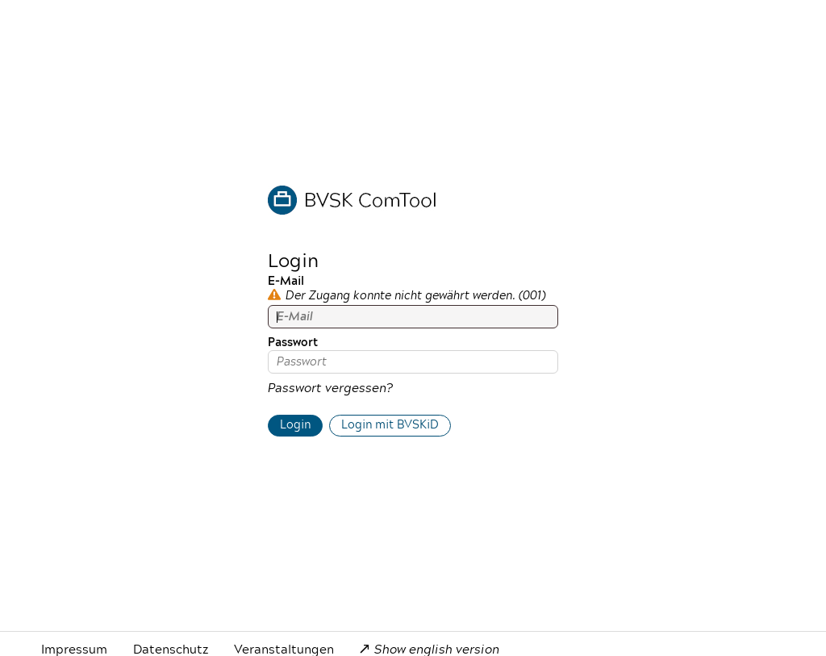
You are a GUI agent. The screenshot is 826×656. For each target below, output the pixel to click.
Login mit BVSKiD (390, 425)
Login (295, 425)
